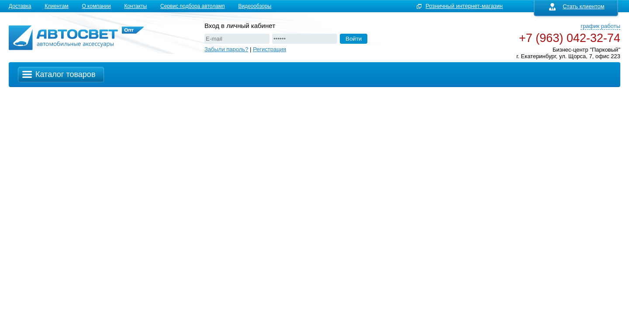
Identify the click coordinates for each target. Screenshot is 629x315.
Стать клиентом (577, 6)
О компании (96, 6)
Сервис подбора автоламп (192, 6)
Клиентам (56, 6)
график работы (600, 26)
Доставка (20, 6)
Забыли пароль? (226, 49)
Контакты (135, 6)
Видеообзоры (254, 6)
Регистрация (269, 49)
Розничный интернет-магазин (464, 6)
